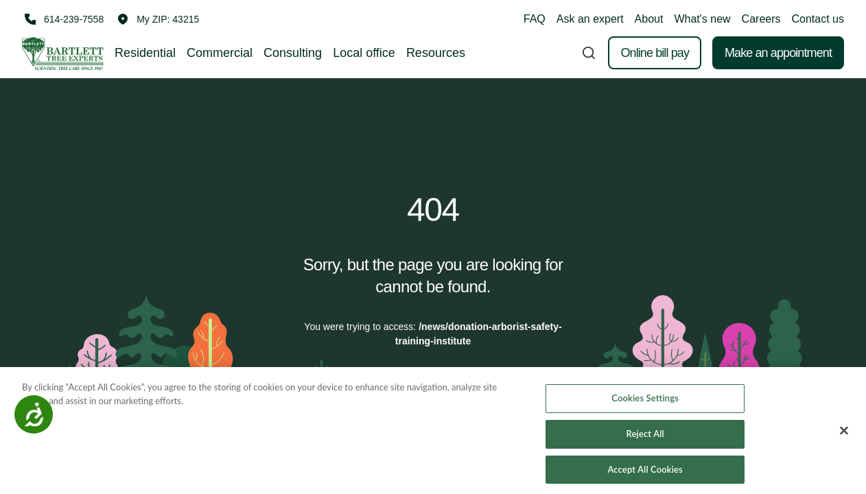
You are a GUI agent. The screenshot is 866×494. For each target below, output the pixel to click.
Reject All (645, 437)
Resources (435, 53)
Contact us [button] (818, 19)
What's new (702, 19)
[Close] (844, 435)
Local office (364, 53)
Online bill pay (654, 53)
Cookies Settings (645, 402)
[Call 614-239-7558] (63, 19)
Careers (761, 19)
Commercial (220, 53)
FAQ (535, 19)
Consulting (293, 53)
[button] (158, 19)
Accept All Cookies (644, 472)
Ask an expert (590, 19)
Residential (145, 53)
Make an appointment (778, 53)
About (649, 19)
